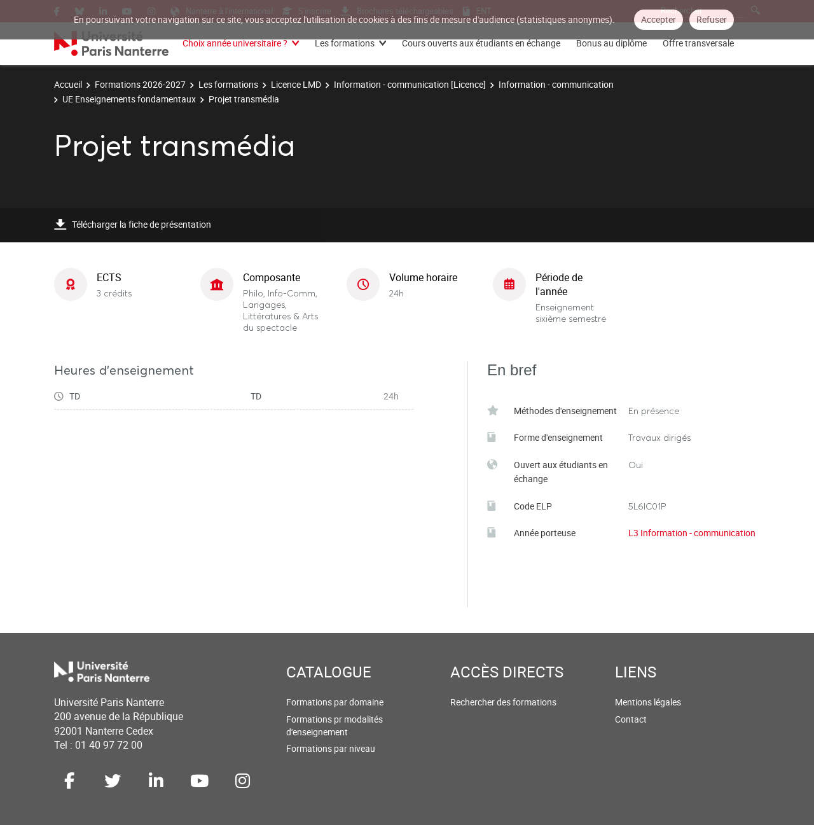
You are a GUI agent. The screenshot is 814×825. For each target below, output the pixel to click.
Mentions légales (648, 702)
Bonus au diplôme (611, 43)
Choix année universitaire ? (235, 43)
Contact (631, 719)
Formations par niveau (330, 748)
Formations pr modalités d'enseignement (334, 725)
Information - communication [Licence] (410, 84)
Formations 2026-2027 (140, 84)
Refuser (711, 19)
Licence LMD (296, 84)
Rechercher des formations (503, 702)
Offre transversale (698, 43)
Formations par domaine (334, 702)
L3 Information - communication (691, 533)
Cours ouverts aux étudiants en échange (481, 43)
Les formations (345, 43)
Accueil (68, 84)
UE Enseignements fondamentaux (129, 99)
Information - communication (556, 84)
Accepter (658, 19)
